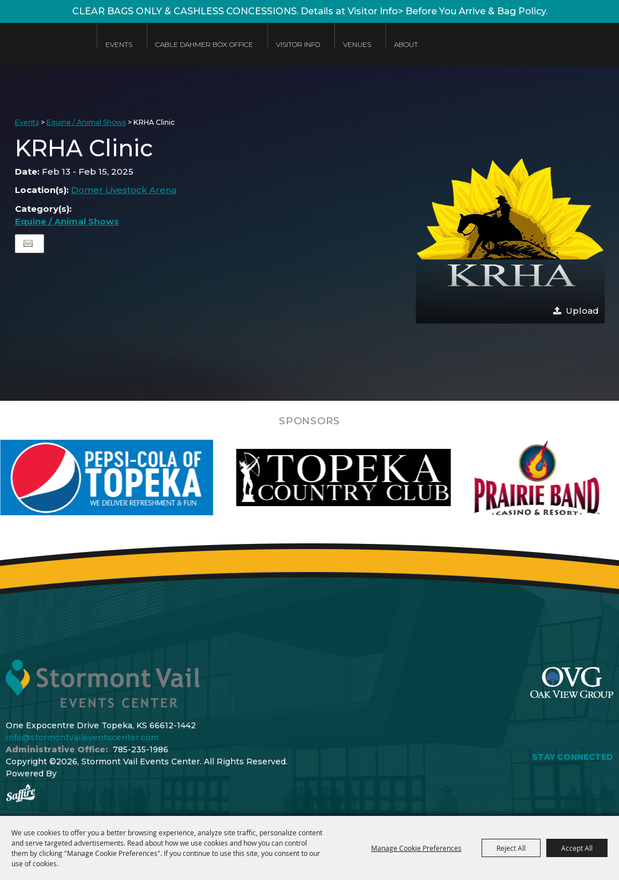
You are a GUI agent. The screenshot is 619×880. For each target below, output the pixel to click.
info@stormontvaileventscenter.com (82, 737)
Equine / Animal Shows (86, 122)
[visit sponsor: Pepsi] (132, 477)
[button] (510, 229)
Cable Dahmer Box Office (204, 44)
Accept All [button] (577, 848)
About (406, 44)
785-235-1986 (140, 749)
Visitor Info (298, 44)
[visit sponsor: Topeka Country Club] (369, 477)
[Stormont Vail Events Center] (42, 52)
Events (118, 44)
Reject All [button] (511, 848)
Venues (357, 44)
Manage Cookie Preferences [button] (416, 848)
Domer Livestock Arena (123, 189)
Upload (582, 310)
